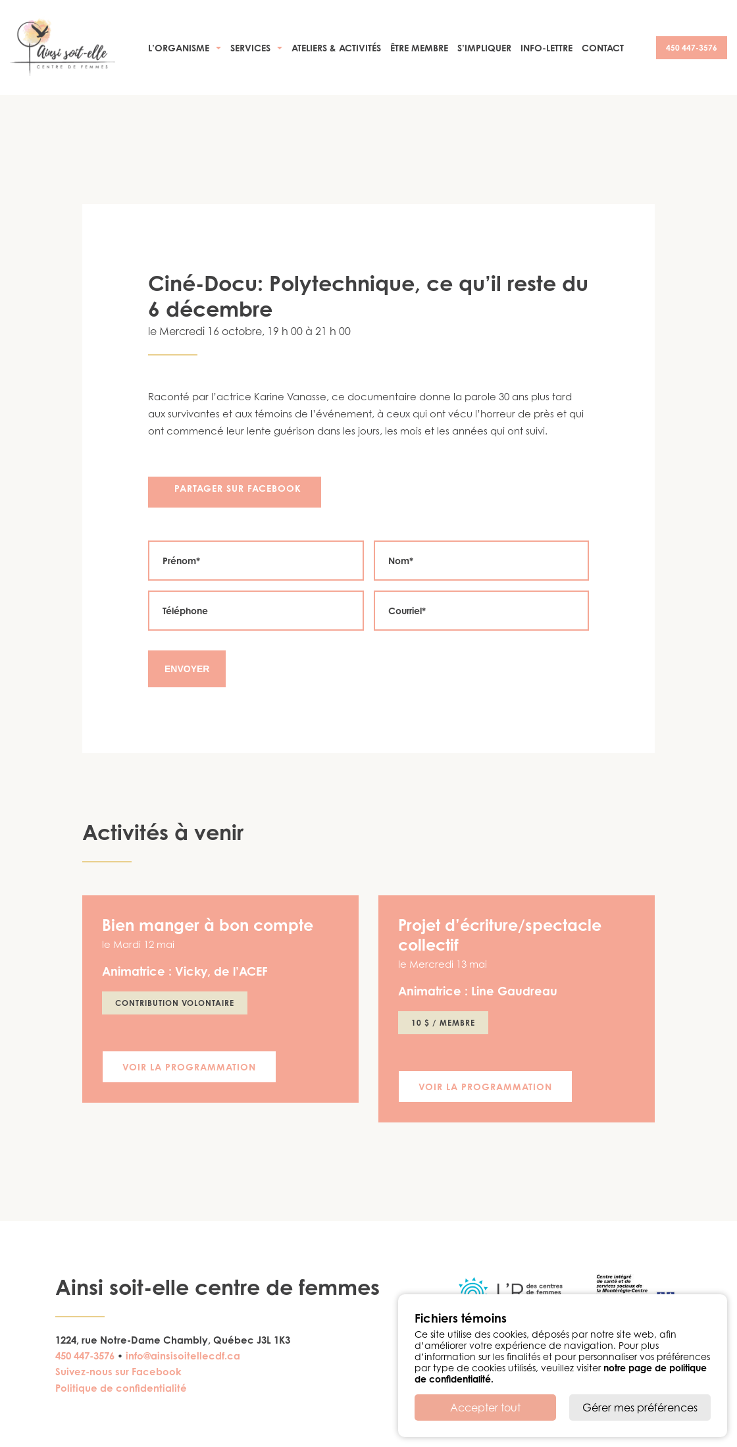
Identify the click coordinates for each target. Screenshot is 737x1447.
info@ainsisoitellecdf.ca (183, 1356)
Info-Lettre (546, 47)
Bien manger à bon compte (207, 925)
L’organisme (178, 47)
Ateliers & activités (336, 47)
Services (250, 47)
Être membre (419, 47)
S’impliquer (484, 47)
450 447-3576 (691, 48)
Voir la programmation (189, 1066)
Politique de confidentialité (121, 1388)
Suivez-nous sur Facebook (118, 1371)
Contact (603, 47)
